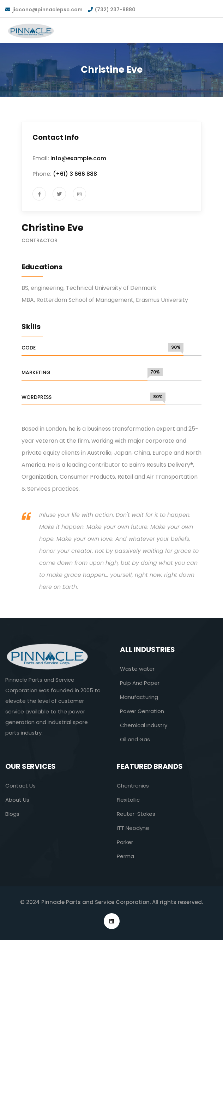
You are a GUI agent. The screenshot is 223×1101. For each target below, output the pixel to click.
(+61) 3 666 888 (75, 174)
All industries (147, 649)
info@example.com (78, 158)
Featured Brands (150, 766)
